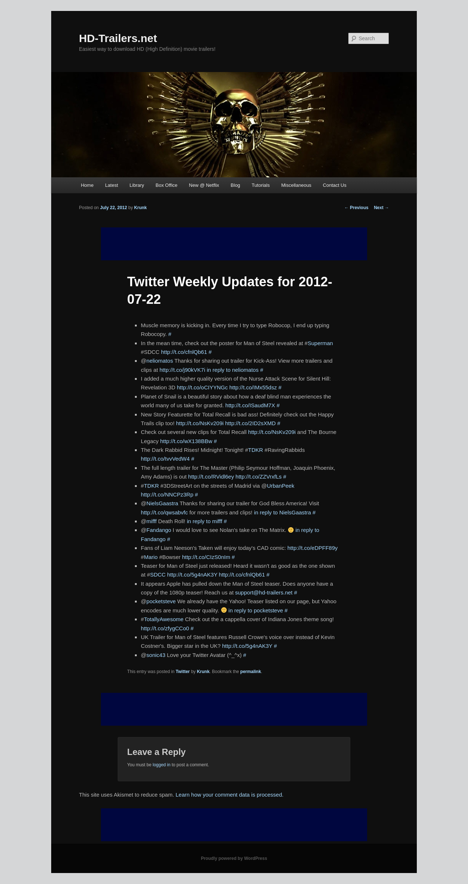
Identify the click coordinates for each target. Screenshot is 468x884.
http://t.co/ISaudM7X (250, 405)
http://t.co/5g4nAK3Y (192, 574)
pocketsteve (161, 601)
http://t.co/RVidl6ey (211, 476)
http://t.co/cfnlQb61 (184, 352)
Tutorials (260, 185)
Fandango (159, 530)
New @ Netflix (204, 185)
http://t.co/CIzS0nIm (206, 557)
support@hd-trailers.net (263, 592)
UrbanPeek (280, 486)
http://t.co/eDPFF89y (312, 548)
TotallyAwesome (164, 619)
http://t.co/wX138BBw (186, 441)
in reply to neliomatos (232, 370)
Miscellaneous (296, 185)
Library (136, 185)
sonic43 (156, 655)
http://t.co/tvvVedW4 (165, 459)
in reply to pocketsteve (256, 610)
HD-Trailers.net (118, 38)
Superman (320, 343)
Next (381, 207)
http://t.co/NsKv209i (200, 423)
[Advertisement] (234, 709)
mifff (152, 521)
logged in (161, 764)
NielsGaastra (162, 503)
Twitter (183, 671)
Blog (235, 185)
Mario (151, 557)
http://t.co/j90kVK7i (182, 370)
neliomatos (160, 361)
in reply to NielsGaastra (282, 512)
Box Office (167, 185)
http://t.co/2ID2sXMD (250, 423)
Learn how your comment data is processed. (229, 795)
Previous (356, 207)
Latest (111, 185)
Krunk (140, 207)
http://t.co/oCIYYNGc (202, 387)
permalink (250, 671)
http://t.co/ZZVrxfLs (258, 476)
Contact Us (334, 185)
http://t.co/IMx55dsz (253, 387)
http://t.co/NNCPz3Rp (167, 494)
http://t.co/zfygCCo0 (165, 628)
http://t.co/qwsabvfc (164, 512)
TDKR (255, 450)
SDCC (158, 574)
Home (87, 185)
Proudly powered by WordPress (234, 858)
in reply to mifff (204, 521)
